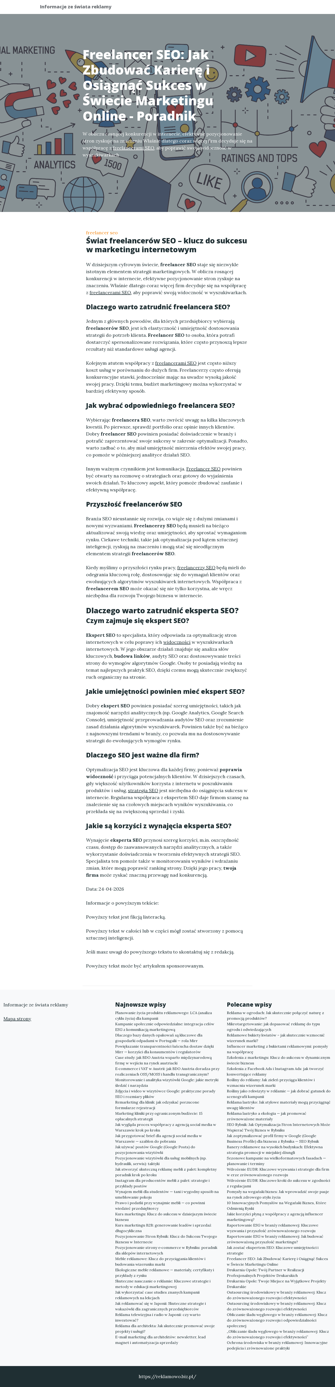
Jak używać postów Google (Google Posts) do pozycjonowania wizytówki (155, 1150)
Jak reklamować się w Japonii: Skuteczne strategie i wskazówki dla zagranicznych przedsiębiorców (160, 1306)
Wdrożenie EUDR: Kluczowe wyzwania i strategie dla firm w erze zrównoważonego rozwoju (278, 1172)
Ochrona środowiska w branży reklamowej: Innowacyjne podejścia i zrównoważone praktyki (277, 1345)
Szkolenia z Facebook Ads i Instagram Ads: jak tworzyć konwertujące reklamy (275, 1071)
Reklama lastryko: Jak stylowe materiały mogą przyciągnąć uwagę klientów (279, 1105)
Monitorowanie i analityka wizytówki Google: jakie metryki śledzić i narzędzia (166, 1082)
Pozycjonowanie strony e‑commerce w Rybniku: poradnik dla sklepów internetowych (166, 1250)
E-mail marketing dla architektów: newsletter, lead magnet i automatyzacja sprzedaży (160, 1340)
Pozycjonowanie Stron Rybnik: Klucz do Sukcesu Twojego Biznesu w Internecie (166, 1239)
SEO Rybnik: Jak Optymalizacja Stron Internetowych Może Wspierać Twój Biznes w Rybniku (278, 1127)
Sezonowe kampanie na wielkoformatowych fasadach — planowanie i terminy (276, 1161)
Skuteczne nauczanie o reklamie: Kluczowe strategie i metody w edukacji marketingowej (163, 1284)
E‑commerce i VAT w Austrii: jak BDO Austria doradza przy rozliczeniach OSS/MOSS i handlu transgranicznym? (167, 1071)
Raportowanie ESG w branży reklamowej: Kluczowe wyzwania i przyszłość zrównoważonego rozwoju (272, 1228)
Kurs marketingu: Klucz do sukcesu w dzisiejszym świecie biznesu (166, 1217)
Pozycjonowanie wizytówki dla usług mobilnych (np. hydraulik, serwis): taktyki (161, 1161)
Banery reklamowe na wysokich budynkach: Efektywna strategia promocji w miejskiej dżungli (275, 1150)
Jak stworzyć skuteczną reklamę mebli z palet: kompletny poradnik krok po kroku (166, 1172)
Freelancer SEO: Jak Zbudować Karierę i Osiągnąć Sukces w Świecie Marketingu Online (277, 1261)
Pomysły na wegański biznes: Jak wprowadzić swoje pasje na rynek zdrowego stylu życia (278, 1194)
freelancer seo (102, 232)
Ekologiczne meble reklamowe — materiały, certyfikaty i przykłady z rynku (164, 1273)
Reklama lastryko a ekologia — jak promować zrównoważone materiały (266, 1116)
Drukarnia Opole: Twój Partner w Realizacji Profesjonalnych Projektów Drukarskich (265, 1273)
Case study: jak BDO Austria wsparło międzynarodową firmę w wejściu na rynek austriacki (163, 1060)
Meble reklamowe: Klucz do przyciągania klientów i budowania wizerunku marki (160, 1261)
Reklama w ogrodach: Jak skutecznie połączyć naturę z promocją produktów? (275, 1015)
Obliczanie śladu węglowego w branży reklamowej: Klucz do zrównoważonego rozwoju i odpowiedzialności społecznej (277, 1320)
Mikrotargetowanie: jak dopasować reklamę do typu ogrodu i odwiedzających (273, 1027)
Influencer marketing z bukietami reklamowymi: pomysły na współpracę (277, 1049)
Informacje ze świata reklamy (79, 7)
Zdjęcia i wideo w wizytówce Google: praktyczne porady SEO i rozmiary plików (165, 1094)
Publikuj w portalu (223, 8)
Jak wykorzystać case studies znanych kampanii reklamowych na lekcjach (157, 1295)
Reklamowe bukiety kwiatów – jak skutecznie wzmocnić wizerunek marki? (276, 1038)
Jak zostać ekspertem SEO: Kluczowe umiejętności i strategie (272, 1250)
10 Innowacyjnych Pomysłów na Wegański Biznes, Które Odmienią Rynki (276, 1205)
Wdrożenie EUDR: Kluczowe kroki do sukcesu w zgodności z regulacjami (278, 1183)
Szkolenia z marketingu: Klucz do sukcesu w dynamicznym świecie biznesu (278, 1060)
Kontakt (284, 8)
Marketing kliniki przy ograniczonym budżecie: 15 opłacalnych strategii (158, 1116)
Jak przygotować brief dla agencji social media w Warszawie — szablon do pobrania (158, 1138)
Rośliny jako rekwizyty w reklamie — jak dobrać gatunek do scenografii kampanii (279, 1094)
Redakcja (258, 8)
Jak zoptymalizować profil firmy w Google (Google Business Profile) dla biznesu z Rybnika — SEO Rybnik (273, 1138)
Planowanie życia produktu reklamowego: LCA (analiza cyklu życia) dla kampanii (163, 1015)
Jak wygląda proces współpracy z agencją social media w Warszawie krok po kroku (165, 1127)
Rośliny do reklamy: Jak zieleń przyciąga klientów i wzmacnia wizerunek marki (271, 1082)
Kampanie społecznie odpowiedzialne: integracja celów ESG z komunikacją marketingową (164, 1027)
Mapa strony (17, 1019)
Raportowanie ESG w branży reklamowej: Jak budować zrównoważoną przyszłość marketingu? (275, 1239)
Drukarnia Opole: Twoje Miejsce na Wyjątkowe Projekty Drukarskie (276, 1284)
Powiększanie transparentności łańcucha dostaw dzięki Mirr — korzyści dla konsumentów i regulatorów (164, 1049)
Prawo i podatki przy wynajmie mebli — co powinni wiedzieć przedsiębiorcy (160, 1205)
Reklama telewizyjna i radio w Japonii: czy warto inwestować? (158, 1317)
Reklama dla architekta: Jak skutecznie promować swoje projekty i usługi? (165, 1328)
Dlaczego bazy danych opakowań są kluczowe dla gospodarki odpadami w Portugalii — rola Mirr (158, 1038)
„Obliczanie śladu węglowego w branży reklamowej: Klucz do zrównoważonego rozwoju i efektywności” (278, 1334)
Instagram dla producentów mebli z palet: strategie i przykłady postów (162, 1183)
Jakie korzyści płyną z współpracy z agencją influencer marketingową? (275, 1217)
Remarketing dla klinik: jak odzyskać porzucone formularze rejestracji (157, 1105)
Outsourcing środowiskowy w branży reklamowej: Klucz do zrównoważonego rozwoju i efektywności (276, 1295)
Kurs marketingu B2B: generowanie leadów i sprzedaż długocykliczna (163, 1228)
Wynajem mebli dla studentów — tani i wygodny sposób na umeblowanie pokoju (167, 1194)
